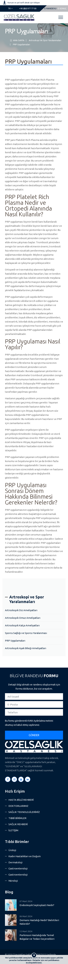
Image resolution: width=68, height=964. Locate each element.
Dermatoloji (15, 862)
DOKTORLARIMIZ (18, 805)
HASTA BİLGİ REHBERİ (21, 799)
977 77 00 (27, 8)
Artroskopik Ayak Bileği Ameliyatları (25, 648)
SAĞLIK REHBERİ (18, 824)
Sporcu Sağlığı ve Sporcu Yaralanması (26, 633)
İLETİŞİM (13, 830)
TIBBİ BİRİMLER (17, 818)
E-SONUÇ (62, 8)
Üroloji (12, 850)
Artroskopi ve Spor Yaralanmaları (44, 40)
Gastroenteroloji (18, 868)
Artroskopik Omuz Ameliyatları (22, 617)
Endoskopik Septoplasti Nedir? (37, 905)
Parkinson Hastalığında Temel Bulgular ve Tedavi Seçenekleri (37, 937)
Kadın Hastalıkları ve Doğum (24, 856)
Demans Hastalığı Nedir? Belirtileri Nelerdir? (39, 922)
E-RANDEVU (50, 8)
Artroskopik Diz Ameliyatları (21, 610)
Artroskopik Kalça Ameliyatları (22, 625)
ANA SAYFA (17, 40)
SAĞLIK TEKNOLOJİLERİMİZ (24, 812)
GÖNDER (34, 735)
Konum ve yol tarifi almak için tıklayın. (24, 3)
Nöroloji (13, 880)
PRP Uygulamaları (21, 44)
